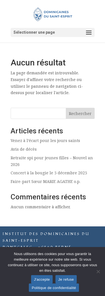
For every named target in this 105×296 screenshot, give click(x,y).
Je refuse (66, 279)
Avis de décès (24, 149)
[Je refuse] (98, 271)
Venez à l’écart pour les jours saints (45, 140)
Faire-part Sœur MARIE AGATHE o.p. (45, 181)
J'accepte (42, 279)
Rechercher (80, 113)
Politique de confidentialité (54, 288)
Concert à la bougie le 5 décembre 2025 (49, 172)
